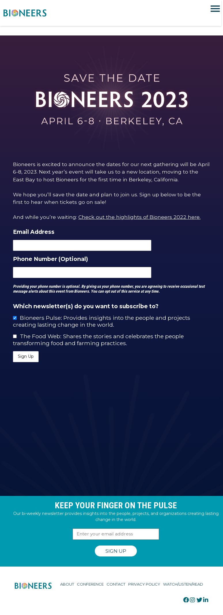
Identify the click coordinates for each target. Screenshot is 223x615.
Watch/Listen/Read (183, 584)
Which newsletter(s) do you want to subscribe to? (85, 306)
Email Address (33, 231)
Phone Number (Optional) (50, 258)
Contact (116, 584)
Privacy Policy (144, 584)
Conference (90, 584)
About (67, 584)
